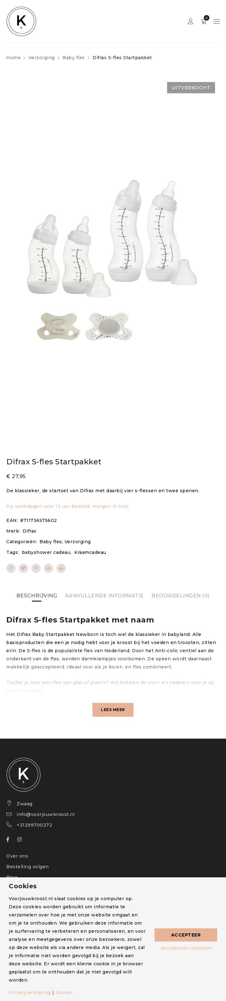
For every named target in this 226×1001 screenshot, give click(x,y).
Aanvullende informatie (104, 596)
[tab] (36, 596)
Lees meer (113, 709)
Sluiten (64, 992)
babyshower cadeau (46, 552)
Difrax (30, 531)
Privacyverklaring (30, 992)
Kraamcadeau (90, 552)
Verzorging (42, 57)
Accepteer (186, 935)
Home (13, 57)
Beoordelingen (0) (180, 596)
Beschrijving (36, 596)
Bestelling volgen (27, 866)
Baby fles (73, 57)
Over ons (17, 856)
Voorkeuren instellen (186, 948)
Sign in (190, 21)
